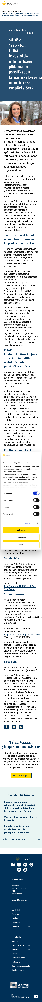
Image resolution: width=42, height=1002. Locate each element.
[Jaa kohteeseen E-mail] (21, 727)
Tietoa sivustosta (18, 958)
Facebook (13, 865)
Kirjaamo (15, 941)
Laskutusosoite (18, 945)
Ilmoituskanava (18, 970)
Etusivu (4, 11)
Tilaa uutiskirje (20, 775)
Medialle (15, 949)
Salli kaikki (21, 530)
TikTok (25, 870)
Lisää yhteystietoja (19, 900)
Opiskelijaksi (17, 910)
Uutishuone (11, 11)
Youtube (25, 865)
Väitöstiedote (16, 30)
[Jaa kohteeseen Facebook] (6, 727)
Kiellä (21, 545)
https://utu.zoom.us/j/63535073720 (22, 634)
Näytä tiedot (30, 523)
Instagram (31, 865)
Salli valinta (21, 537)
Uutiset (18, 11)
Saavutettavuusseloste (21, 966)
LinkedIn (19, 870)
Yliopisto (15, 926)
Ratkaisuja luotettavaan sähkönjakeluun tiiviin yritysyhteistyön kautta (16, 829)
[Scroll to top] (36, 996)
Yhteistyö (15, 918)
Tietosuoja (16, 962)
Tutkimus (15, 914)
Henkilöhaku (16, 937)
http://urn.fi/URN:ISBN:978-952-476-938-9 (20, 587)
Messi (14, 954)
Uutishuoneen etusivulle (13, 839)
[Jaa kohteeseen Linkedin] (14, 727)
